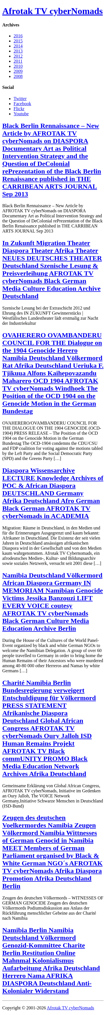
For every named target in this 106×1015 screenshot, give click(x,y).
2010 (18, 66)
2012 (18, 56)
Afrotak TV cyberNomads (52, 11)
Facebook (22, 103)
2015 (18, 41)
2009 (18, 71)
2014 (18, 46)
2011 (18, 61)
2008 (18, 76)
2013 (18, 51)
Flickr (19, 108)
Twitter (20, 98)
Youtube (21, 113)
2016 (18, 35)
